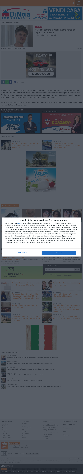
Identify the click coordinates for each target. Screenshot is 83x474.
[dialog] (41, 237)
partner (19, 223)
